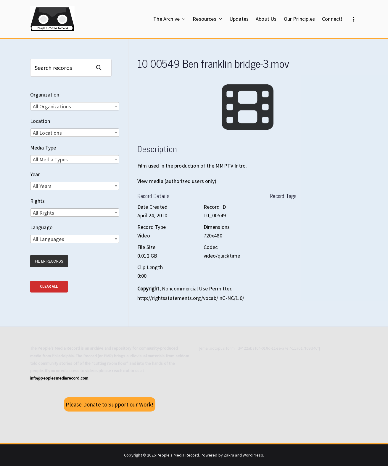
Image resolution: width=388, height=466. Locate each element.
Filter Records (49, 261)
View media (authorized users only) (176, 181)
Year (35, 174)
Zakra (229, 455)
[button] (183, 19)
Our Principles (299, 18)
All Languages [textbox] (48, 239)
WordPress (253, 455)
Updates (239, 18)
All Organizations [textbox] (52, 106)
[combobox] (74, 106)
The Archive (169, 19)
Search (101, 67)
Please (109, 404)
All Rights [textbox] (43, 212)
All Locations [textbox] (47, 132)
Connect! (332, 18)
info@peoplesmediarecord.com (59, 378)
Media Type (43, 147)
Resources (207, 19)
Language (41, 227)
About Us (266, 18)
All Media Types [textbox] (50, 159)
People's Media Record (178, 455)
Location (40, 121)
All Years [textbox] (42, 186)
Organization (44, 94)
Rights (37, 200)
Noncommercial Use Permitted (197, 288)
